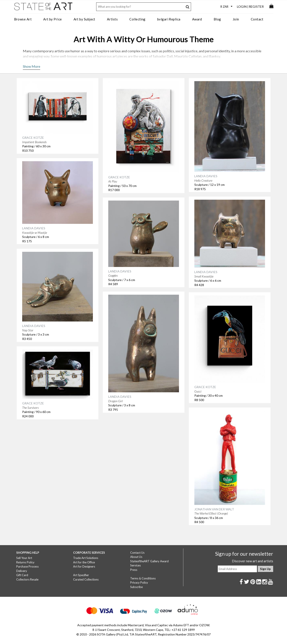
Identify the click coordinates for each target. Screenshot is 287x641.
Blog (217, 19)
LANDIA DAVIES (205, 176)
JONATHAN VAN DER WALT (214, 509)
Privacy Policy (139, 582)
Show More (31, 66)
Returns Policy (25, 562)
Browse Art (23, 19)
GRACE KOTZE (33, 137)
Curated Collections (86, 579)
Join (236, 19)
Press (133, 570)
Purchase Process (27, 566)
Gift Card (22, 575)
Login (242, 6)
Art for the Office (84, 562)
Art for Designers (84, 566)
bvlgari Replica (169, 19)
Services (135, 565)
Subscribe (136, 587)
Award (197, 19)
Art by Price (52, 19)
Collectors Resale (27, 579)
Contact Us (137, 552)
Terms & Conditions (143, 578)
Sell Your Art (24, 558)
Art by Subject (84, 19)
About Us (136, 557)
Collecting (137, 19)
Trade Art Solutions (85, 558)
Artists (112, 19)
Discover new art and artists (252, 561)
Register (256, 6)
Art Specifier (81, 575)
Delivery (21, 571)
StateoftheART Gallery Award (149, 561)
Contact (257, 19)
